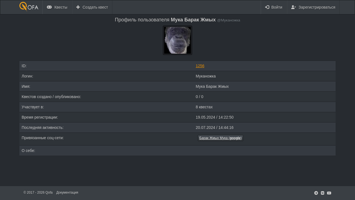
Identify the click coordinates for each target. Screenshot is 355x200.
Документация (67, 192)
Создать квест (92, 7)
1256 (200, 66)
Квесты (57, 7)
